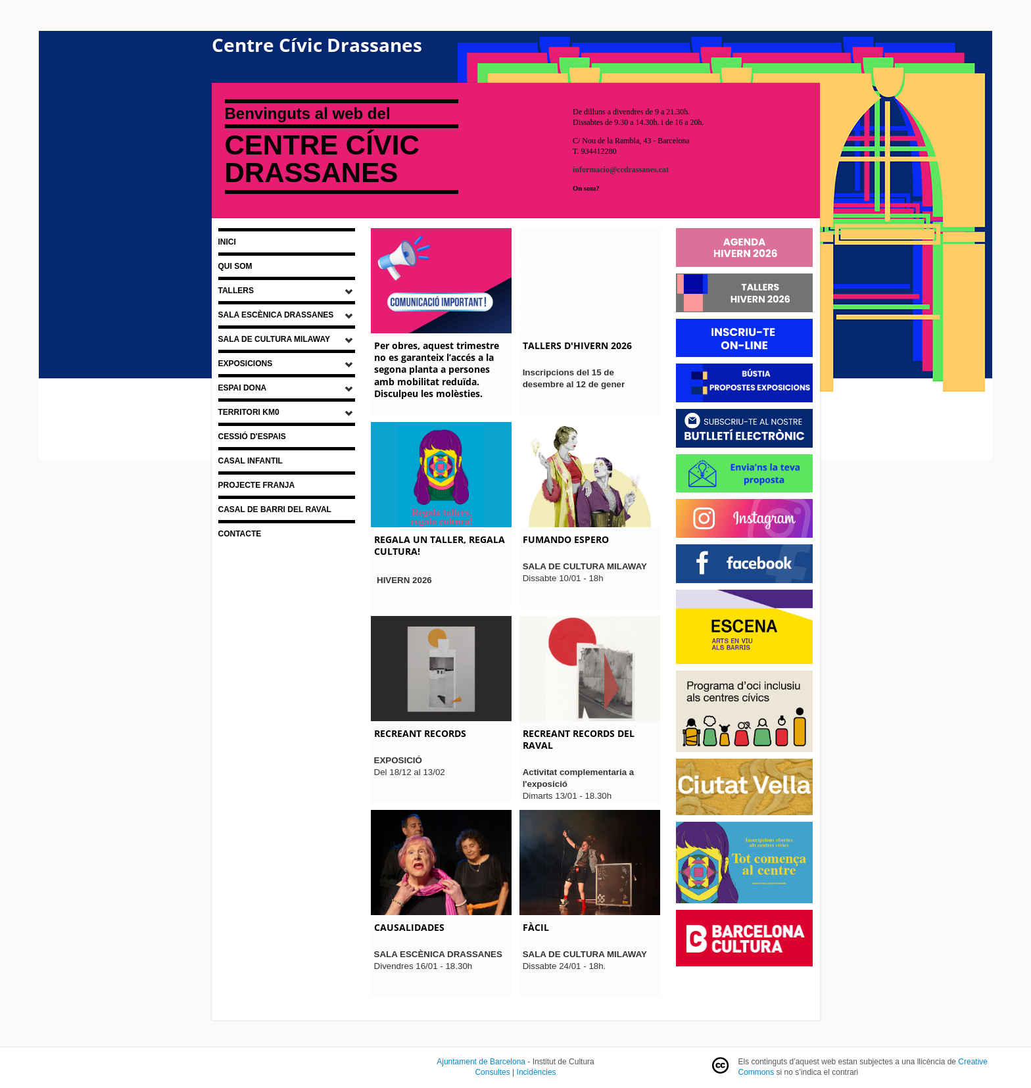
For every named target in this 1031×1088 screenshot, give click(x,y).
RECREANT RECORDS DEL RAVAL (579, 739)
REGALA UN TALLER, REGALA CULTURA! (439, 545)
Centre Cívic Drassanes (317, 44)
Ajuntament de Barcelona (481, 1061)
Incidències (536, 1072)
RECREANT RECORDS (420, 733)
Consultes (492, 1072)
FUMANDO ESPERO (566, 539)
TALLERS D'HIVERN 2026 (577, 345)
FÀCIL (536, 927)
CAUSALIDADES (409, 927)
